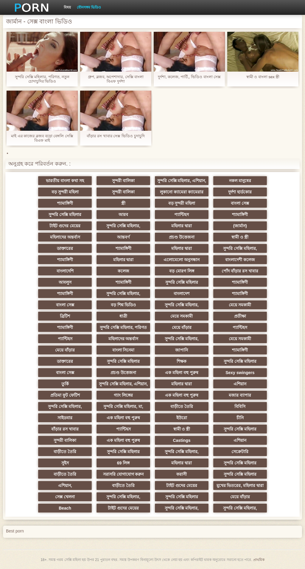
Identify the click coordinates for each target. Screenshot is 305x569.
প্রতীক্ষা (240, 316)
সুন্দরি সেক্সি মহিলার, (123, 225)
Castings (181, 440)
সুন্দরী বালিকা (123, 180)
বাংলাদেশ (181, 293)
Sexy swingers (239, 372)
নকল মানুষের (240, 180)
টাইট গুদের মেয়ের (64, 225)
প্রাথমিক (258, 560)
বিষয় (67, 7)
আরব (123, 214)
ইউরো (181, 417)
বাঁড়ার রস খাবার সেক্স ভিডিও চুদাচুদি (115, 136)
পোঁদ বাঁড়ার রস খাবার (240, 271)
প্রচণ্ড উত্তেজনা (181, 237)
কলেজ (123, 271)
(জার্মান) (240, 225)
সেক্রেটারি (239, 451)
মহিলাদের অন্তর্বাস (65, 237)
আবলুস (65, 282)
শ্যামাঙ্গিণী (65, 203)
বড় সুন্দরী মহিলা (65, 192)
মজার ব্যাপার (240, 395)
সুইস (65, 463)
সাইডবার (64, 417)
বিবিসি (239, 406)
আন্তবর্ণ (123, 237)
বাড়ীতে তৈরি (181, 406)
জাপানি (181, 350)
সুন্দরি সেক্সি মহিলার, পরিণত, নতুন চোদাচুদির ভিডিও (42, 79)
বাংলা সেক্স (240, 203)
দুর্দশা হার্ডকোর (240, 192)
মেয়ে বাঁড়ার (182, 327)
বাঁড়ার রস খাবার (65, 429)
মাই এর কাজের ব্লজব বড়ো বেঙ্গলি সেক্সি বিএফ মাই (42, 138)
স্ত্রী (123, 203)
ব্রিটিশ (65, 316)
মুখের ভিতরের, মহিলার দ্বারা (240, 485)
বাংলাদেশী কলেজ (240, 259)
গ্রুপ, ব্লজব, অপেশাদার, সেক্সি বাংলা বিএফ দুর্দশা (116, 79)
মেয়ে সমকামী (240, 304)
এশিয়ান (240, 384)
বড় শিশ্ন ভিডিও (123, 304)
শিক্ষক (181, 361)
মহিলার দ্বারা (181, 225)
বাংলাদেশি (65, 271)
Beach (65, 508)
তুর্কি (65, 384)
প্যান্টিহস (181, 214)
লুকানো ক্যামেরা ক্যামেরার (181, 192)
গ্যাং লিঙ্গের (123, 395)
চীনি (240, 417)
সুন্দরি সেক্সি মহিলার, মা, (123, 406)
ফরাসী (181, 474)
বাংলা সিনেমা (123, 350)
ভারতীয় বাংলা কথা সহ (65, 180)
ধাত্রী (123, 316)
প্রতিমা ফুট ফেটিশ (65, 395)
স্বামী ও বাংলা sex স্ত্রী (263, 77)
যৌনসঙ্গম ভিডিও (89, 7)
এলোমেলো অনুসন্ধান (182, 259)
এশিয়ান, (65, 485)
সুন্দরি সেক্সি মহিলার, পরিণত (123, 327)
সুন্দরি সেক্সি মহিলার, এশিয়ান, (181, 180)
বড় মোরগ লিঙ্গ (181, 271)
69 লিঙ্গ (123, 463)
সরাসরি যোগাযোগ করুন (123, 474)
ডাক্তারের (65, 248)
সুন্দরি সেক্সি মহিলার (65, 214)
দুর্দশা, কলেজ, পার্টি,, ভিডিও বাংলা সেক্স (189, 77)
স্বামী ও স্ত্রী (239, 237)
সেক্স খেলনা (65, 496)
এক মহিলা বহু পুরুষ (181, 372)
